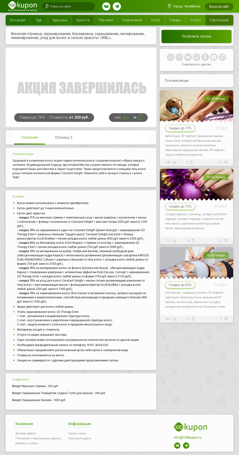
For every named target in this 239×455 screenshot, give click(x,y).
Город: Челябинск (184, 6)
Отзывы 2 (64, 137)
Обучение (105, 20)
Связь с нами (77, 433)
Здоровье (59, 20)
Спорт (155, 20)
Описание (29, 137)
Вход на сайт (219, 6)
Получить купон (196, 36)
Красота (83, 20)
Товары (175, 20)
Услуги (195, 20)
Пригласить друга (79, 438)
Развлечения (132, 20)
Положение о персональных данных (38, 438)
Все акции (17, 20)
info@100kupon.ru (187, 437)
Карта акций (219, 20)
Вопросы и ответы (27, 443)
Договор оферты (25, 433)
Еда (39, 20)
